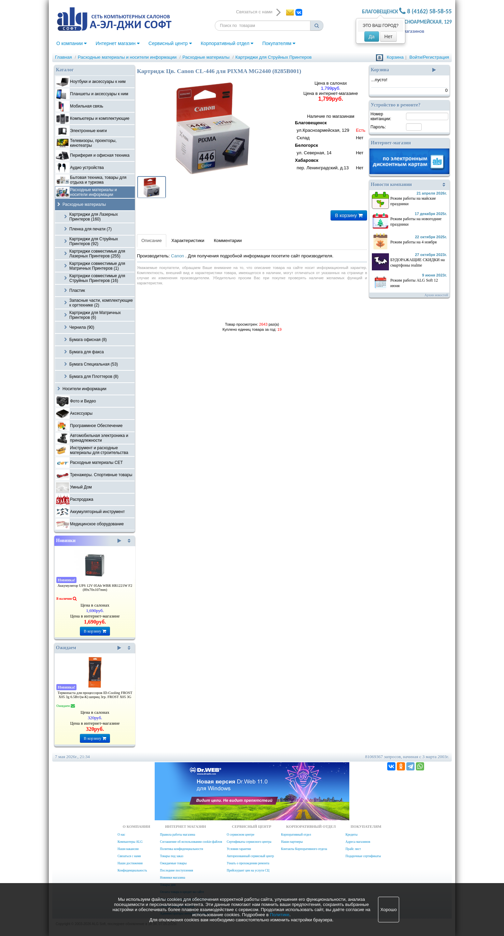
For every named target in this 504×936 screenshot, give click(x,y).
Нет (388, 36)
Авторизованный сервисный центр (250, 856)
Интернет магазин (118, 43)
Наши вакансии (128, 849)
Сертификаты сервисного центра (249, 841)
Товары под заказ (171, 856)
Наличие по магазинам (330, 143)
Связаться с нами (129, 856)
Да (372, 36)
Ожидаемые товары (173, 863)
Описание (151, 240)
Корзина (395, 57)
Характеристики (187, 240)
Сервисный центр (170, 43)
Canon (178, 255)
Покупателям (278, 43)
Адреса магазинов (405, 31)
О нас (121, 834)
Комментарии (228, 240)
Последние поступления (176, 870)
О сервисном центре (240, 834)
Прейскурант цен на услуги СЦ (248, 870)
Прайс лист (353, 849)
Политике (279, 914)
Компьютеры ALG (129, 841)
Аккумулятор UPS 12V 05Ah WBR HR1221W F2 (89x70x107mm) (95, 588)
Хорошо (388, 909)
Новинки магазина (172, 877)
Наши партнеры (292, 841)
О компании (71, 43)
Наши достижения (129, 863)
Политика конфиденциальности (181, 849)
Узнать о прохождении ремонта (248, 863)
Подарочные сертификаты (363, 856)
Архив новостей (436, 295)
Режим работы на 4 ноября (413, 242)
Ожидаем (88, 648)
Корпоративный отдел (227, 43)
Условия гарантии (239, 849)
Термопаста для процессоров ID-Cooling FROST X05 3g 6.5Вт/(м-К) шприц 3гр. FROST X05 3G (95, 695)
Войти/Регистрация (429, 57)
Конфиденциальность (132, 870)
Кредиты (352, 834)
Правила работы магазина (177, 834)
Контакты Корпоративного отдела (304, 849)
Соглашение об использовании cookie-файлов (191, 841)
